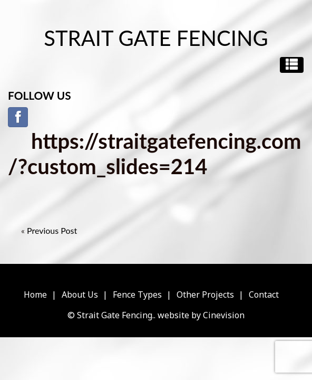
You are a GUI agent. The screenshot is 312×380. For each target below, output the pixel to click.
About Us (80, 294)
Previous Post (52, 230)
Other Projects (205, 294)
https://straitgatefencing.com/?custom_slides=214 (154, 153)
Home (35, 294)
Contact (264, 294)
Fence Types (137, 294)
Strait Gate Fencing (156, 38)
